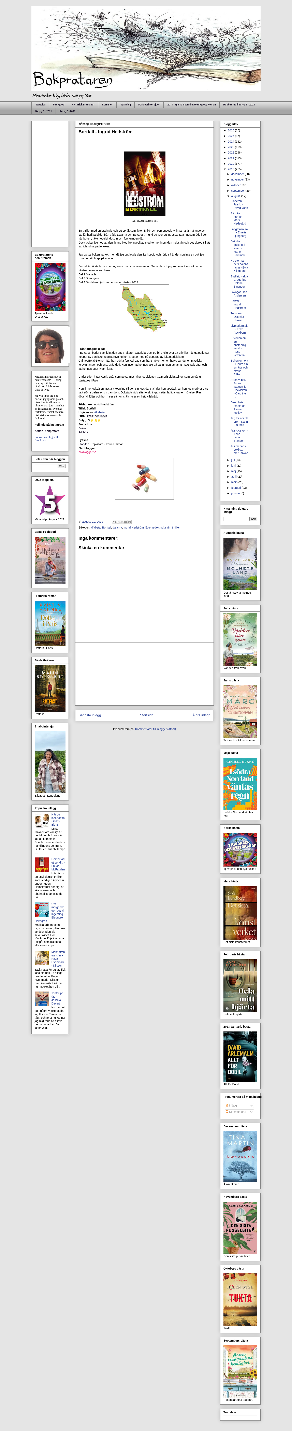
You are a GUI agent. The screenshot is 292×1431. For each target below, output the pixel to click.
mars (234, 482)
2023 (231, 147)
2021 (231, 158)
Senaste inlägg (89, 715)
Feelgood (58, 104)
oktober (236, 185)
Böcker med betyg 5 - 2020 (239, 104)
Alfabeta (99, 412)
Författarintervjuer (149, 104)
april (234, 476)
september (238, 190)
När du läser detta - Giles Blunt (58, 819)
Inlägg (231, 1105)
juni (233, 465)
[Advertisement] (144, 674)
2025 (231, 136)
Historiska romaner (83, 104)
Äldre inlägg (201, 715)
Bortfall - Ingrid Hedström (238, 304)
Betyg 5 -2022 (67, 111)
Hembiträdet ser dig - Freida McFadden (58, 864)
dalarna (117, 527)
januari (235, 493)
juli (233, 460)
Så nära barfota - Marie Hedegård (238, 218)
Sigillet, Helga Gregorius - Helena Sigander (239, 281)
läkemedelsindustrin (158, 527)
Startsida (40, 104)
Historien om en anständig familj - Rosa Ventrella (239, 346)
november (238, 179)
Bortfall (106, 527)
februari (236, 487)
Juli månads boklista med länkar (239, 450)
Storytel (83, 444)
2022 (231, 152)
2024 (231, 141)
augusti (236, 196)
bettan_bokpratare (47, 431)
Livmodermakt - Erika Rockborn (239, 329)
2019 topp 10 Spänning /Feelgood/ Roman (191, 104)
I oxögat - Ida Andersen (239, 293)
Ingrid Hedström (134, 527)
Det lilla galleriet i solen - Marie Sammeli (238, 248)
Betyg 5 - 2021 (43, 111)
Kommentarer (236, 1111)
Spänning (125, 104)
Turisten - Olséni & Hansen (237, 317)
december (238, 174)
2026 (231, 130)
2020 (231, 163)
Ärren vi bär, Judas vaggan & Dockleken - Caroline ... (239, 388)
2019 (231, 169)
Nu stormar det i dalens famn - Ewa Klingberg (239, 265)
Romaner (107, 104)
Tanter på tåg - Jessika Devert (57, 998)
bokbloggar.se (87, 452)
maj (233, 471)
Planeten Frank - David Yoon (239, 204)
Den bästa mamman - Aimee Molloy (239, 407)
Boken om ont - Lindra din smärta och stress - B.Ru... (239, 367)
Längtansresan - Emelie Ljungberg (239, 233)
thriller (176, 527)
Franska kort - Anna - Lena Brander (239, 435)
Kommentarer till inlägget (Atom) (155, 729)
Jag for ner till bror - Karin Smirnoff (239, 422)
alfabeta (95, 527)
